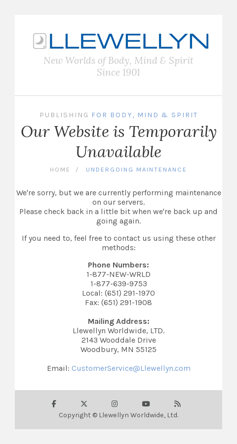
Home (60, 169)
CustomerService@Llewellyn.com (131, 368)
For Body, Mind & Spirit (144, 115)
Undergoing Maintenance (136, 169)
